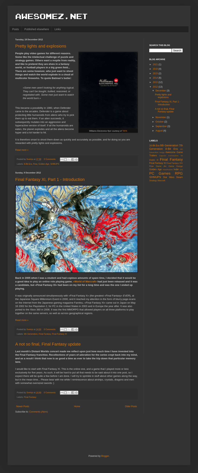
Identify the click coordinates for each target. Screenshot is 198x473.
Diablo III (153, 160)
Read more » (21, 150)
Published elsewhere (36, 29)
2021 (156, 64)
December (161, 90)
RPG (179, 173)
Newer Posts (22, 406)
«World (77, 281)
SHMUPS (54, 164)
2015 (156, 73)
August (159, 130)
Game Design (175, 166)
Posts (15, 29)
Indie (176, 169)
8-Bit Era (28, 164)
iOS (181, 169)
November (161, 117)
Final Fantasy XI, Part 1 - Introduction (50, 179)
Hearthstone (168, 169)
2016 (156, 69)
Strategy (153, 180)
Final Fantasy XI (59, 334)
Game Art (161, 166)
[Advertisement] (164, 245)
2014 (156, 78)
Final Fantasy (45, 334)
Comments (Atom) (38, 411)
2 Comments (49, 159)
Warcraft (161, 180)
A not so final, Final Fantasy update (48, 344)
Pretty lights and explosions (40, 46)
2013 (156, 82)
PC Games (159, 173)
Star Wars (168, 177)
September (161, 126)
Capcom (162, 156)
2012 (156, 86)
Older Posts (131, 406)
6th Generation (31, 334)
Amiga (161, 152)
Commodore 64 (175, 156)
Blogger (105, 456)
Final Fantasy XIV (174, 163)
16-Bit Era (154, 145)
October (160, 121)
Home (77, 406)
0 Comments (49, 329)
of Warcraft (88, 281)
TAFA (124, 131)
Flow (35, 164)
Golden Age (43, 164)
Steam (179, 177)
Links (57, 29)
